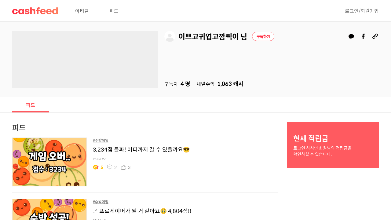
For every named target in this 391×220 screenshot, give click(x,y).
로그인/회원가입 (362, 10)
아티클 (82, 10)
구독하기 (263, 36)
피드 (114, 10)
